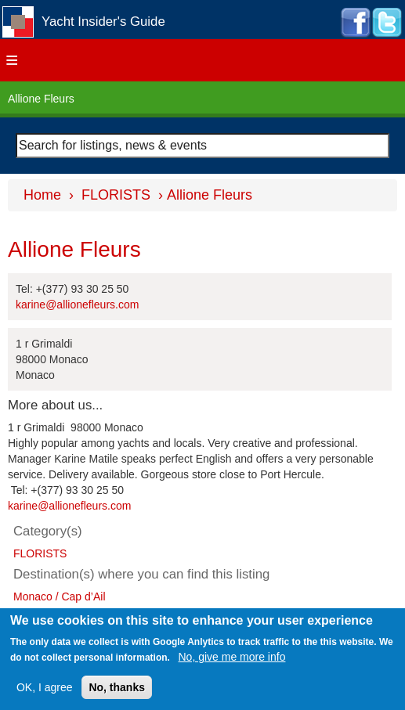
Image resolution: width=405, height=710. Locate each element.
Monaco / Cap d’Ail (59, 596)
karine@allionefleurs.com (77, 304)
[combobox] (202, 145)
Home (42, 195)
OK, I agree (44, 687)
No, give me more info (232, 657)
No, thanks (117, 687)
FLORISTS (115, 195)
